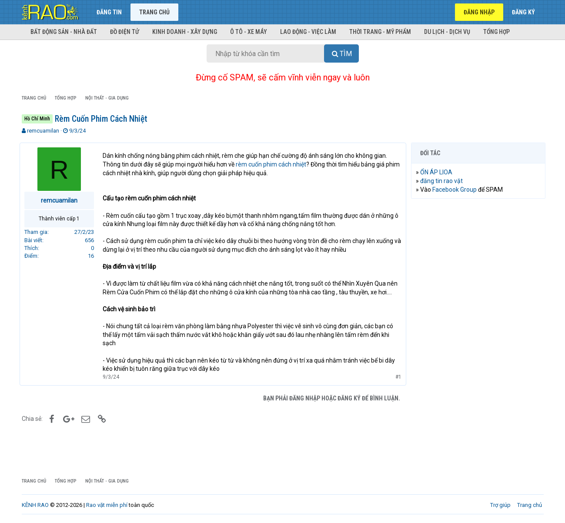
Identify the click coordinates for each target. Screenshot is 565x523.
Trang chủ (154, 12)
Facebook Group (457, 189)
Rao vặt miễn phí (106, 505)
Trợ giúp (500, 505)
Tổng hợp (496, 31)
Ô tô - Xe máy (248, 31)
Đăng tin (109, 12)
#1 (397, 377)
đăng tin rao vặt (443, 180)
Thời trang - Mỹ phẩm (380, 31)
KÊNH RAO (35, 505)
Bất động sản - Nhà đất (63, 31)
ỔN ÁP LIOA (438, 172)
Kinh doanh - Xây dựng (184, 31)
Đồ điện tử (124, 31)
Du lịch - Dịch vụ (447, 31)
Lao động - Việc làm (308, 31)
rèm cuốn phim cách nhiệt (273, 164)
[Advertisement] (478, 337)
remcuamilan (43, 130)
